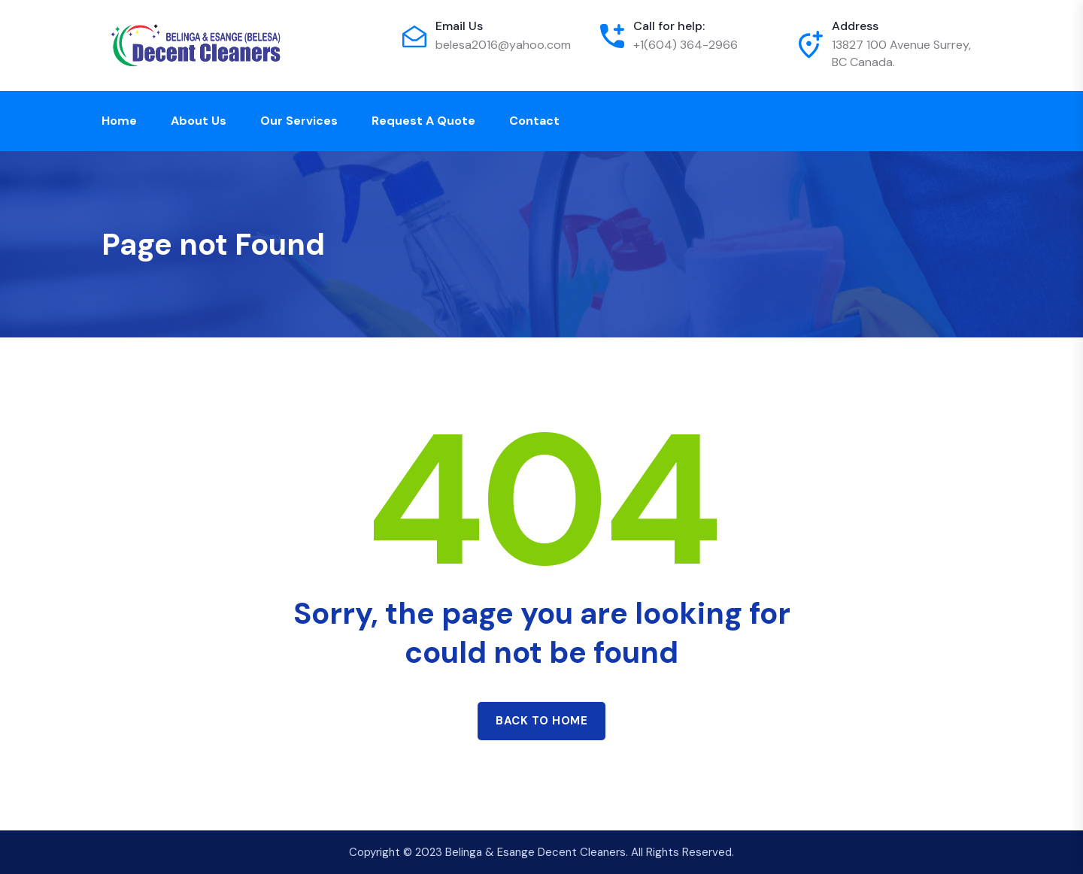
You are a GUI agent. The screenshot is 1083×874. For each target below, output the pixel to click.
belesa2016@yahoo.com (503, 45)
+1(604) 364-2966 (685, 45)
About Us (198, 121)
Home (119, 121)
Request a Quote (423, 121)
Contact (534, 121)
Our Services (299, 121)
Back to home (541, 720)
